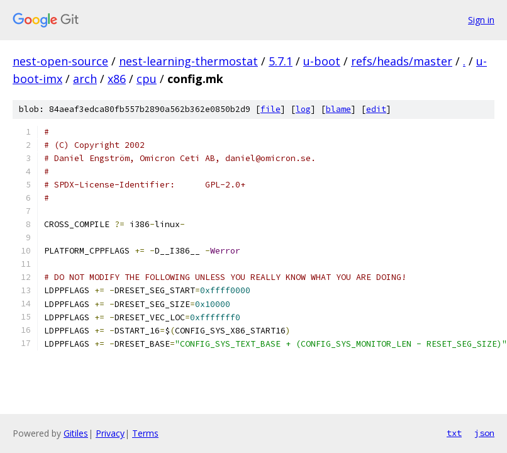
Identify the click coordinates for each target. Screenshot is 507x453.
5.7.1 (280, 61)
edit (376, 109)
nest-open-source (60, 61)
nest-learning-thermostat (188, 61)
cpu (146, 78)
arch (85, 78)
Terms (145, 433)
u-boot (321, 61)
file (270, 109)
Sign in (481, 20)
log (303, 109)
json (484, 433)
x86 (117, 78)
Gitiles (76, 433)
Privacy (110, 433)
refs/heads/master (401, 61)
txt (454, 433)
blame (338, 109)
